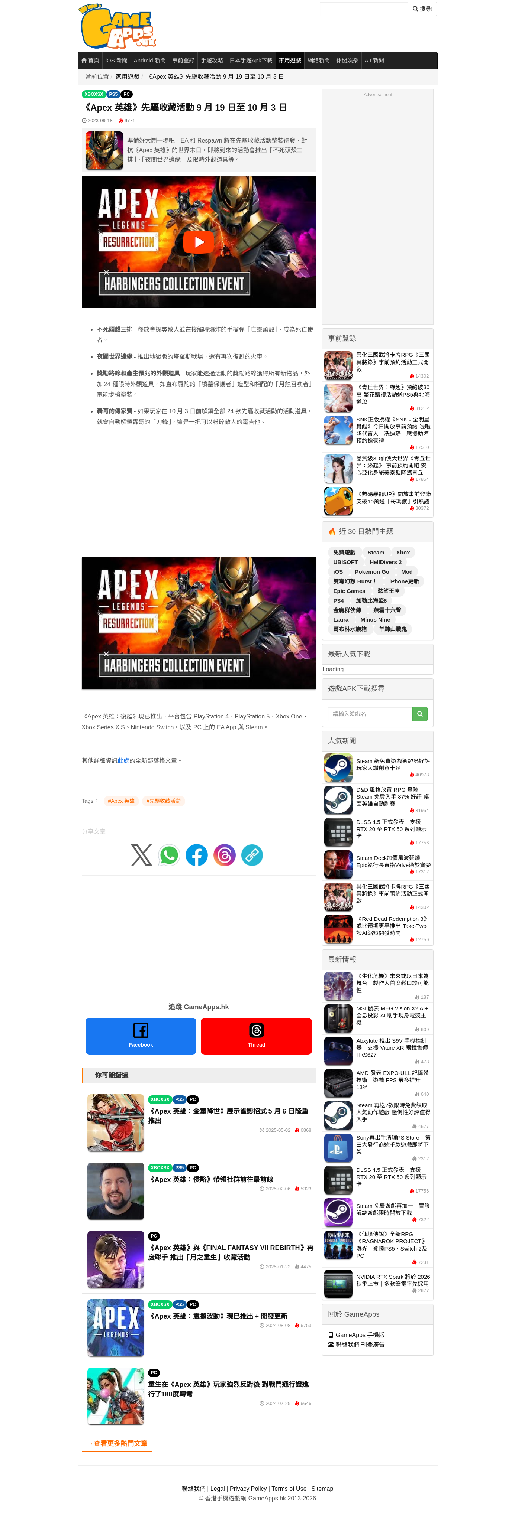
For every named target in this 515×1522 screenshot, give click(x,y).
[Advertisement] (199, 502)
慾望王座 (388, 591)
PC (126, 94)
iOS (338, 571)
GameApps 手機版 (356, 1335)
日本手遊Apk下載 (251, 60)
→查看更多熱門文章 (117, 1443)
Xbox (403, 552)
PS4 (339, 600)
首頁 (90, 60)
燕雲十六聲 (387, 610)
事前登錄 (183, 60)
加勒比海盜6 (371, 600)
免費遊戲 (345, 552)
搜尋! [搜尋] (422, 9)
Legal (217, 1489)
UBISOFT (346, 562)
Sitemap (323, 1489)
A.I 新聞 (374, 60)
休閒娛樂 (347, 60)
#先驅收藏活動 (164, 801)
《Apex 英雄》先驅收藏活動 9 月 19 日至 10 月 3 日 (215, 77)
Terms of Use (288, 1489)
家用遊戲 (290, 60)
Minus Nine (375, 619)
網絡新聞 (319, 60)
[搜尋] (364, 9)
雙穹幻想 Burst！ (356, 581)
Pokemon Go (373, 571)
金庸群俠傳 (348, 610)
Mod (407, 571)
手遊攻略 (212, 60)
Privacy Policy (248, 1489)
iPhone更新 (404, 581)
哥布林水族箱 (350, 629)
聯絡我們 (194, 1489)
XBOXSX (94, 94)
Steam (377, 552)
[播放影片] (198, 242)
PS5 (113, 94)
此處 (123, 760)
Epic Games (350, 591)
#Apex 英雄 (121, 801)
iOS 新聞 (117, 60)
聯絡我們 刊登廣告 (356, 1345)
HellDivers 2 (386, 562)
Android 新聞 (150, 60)
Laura (341, 619)
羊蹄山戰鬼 (393, 629)
